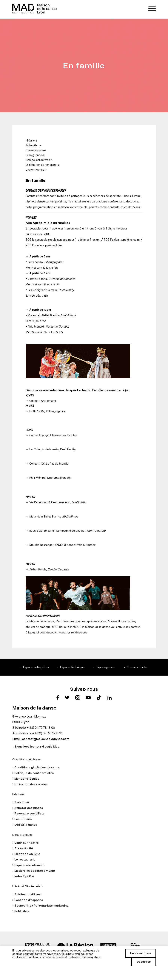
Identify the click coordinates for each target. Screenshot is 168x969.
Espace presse (105, 667)
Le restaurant (24, 859)
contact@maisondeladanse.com (45, 739)
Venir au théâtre (26, 842)
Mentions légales (26, 778)
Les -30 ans (23, 819)
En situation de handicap (41, 165)
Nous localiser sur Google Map (37, 746)
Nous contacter (137, 667)
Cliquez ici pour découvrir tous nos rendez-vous (56, 632)
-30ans (30, 140)
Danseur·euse (34, 150)
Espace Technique (72, 667)
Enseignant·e (34, 155)
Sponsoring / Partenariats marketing (41, 905)
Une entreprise (35, 170)
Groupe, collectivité (38, 160)
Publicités (21, 911)
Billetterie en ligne (27, 854)
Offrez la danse (25, 824)
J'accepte (143, 961)
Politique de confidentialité (34, 773)
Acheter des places (28, 808)
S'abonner (22, 802)
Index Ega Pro (24, 876)
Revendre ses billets (29, 813)
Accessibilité (23, 848)
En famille (32, 145)
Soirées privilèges (27, 894)
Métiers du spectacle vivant (34, 870)
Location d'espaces (28, 900)
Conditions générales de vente (37, 767)
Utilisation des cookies (31, 784)
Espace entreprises (36, 667)
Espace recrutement (29, 865)
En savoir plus (140, 953)
